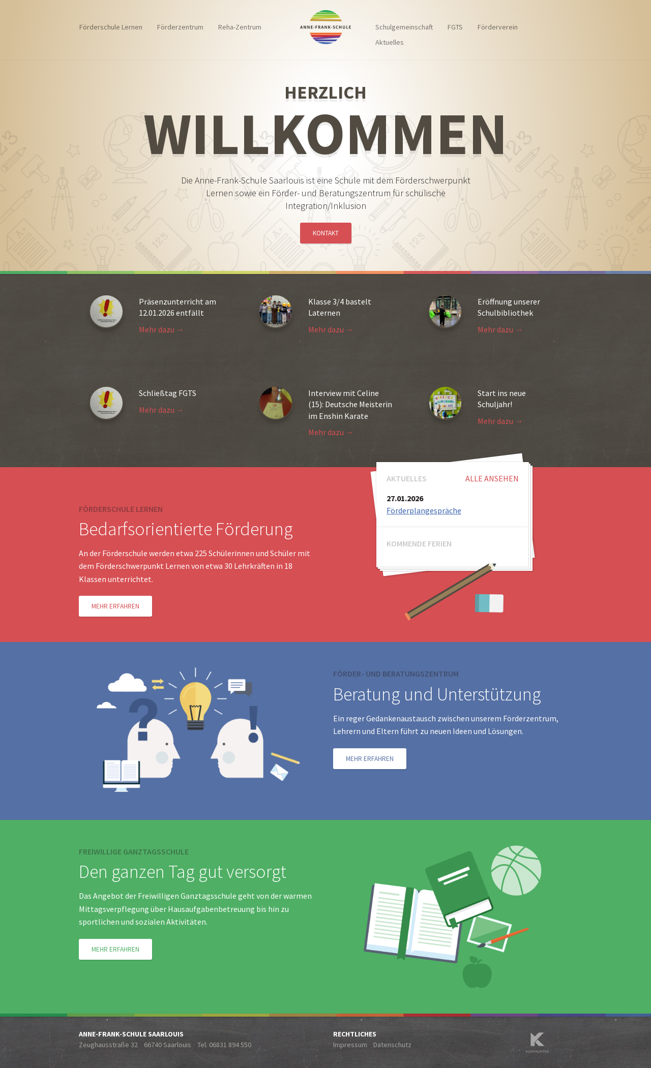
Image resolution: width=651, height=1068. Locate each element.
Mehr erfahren (115, 606)
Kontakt (326, 233)
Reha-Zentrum (239, 27)
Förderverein (498, 27)
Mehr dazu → (161, 329)
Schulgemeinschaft (404, 27)
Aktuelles (389, 42)
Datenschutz (392, 1044)
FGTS (455, 27)
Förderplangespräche (424, 510)
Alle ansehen (492, 478)
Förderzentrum (180, 27)
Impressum (350, 1044)
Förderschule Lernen (110, 27)
